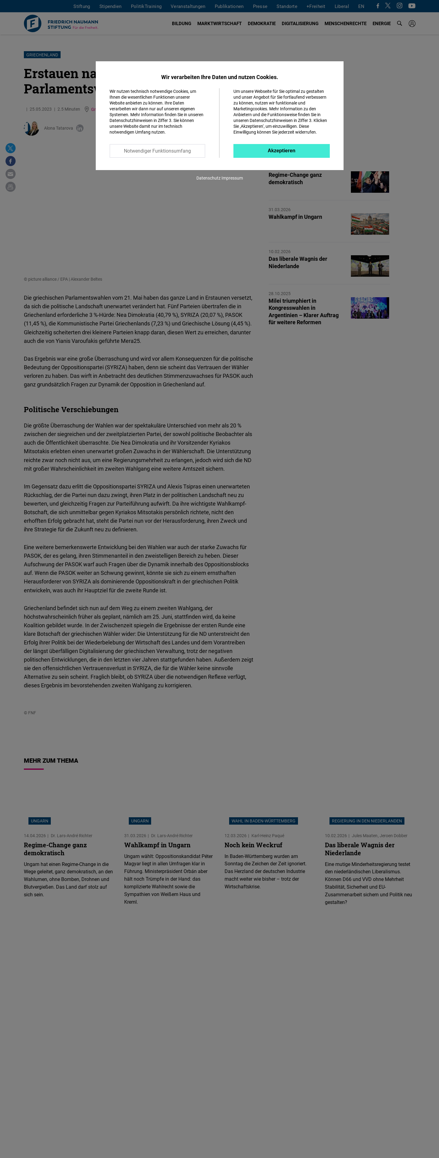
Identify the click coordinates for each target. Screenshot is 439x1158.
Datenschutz (208, 178)
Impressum (232, 178)
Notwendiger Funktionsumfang (157, 150)
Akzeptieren (282, 150)
